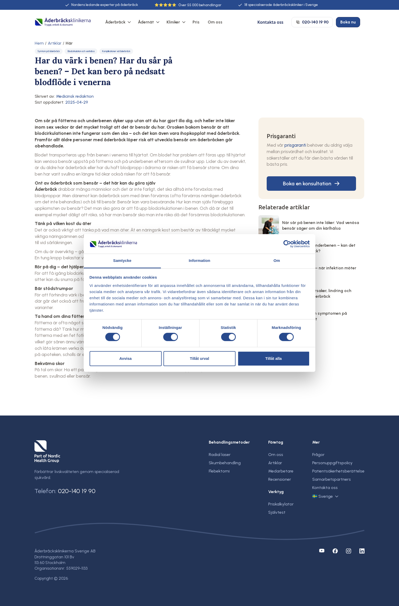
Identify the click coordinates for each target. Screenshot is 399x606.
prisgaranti (295, 145)
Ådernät (146, 22)
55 (189, 5)
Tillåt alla (273, 358)
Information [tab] (199, 261)
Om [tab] (276, 261)
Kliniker (173, 22)
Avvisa (125, 358)
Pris (196, 22)
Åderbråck (115, 22)
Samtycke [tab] (122, 261)
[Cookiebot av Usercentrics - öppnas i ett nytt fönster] (287, 244)
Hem (39, 43)
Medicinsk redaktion (75, 96)
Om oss (215, 22)
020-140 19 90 (77, 491)
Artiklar (55, 43)
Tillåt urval (199, 358)
